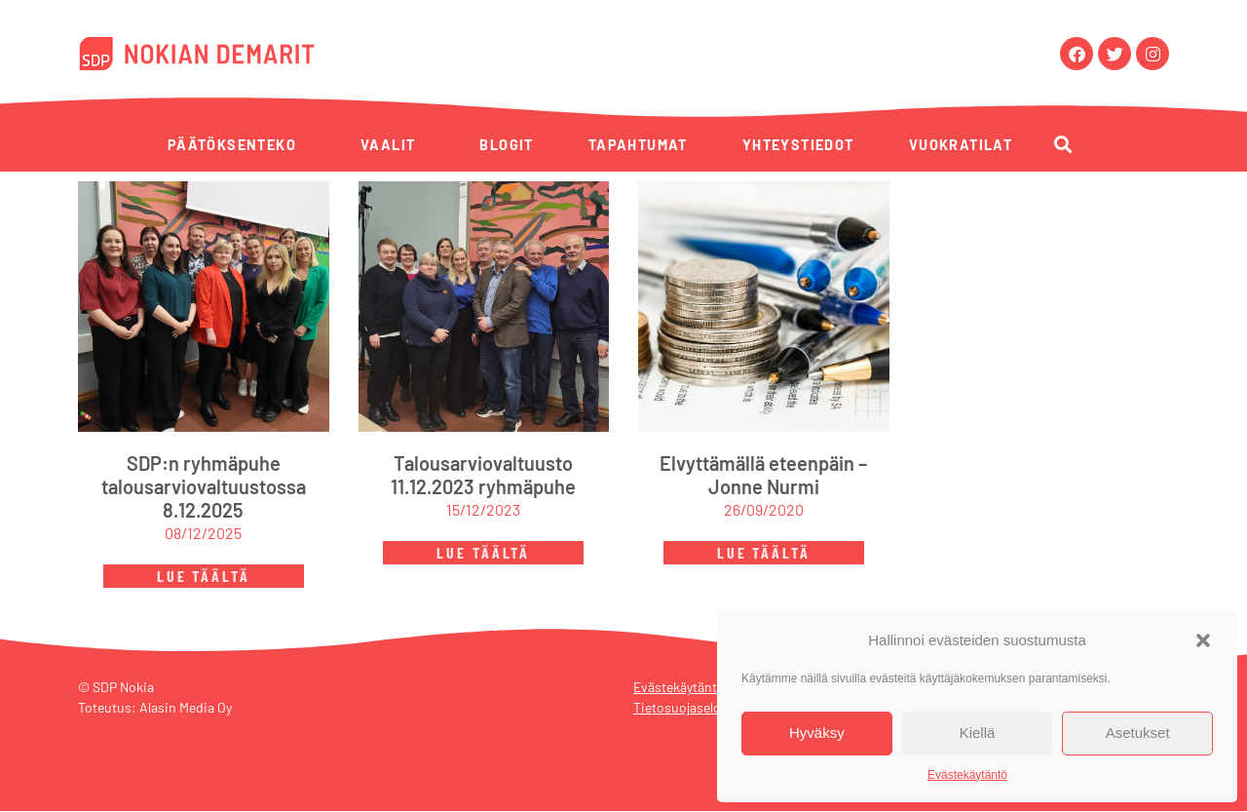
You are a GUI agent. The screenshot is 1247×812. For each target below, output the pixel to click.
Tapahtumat (638, 144)
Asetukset (1138, 732)
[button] (1203, 640)
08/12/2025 (203, 533)
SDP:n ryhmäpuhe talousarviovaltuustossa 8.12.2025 (203, 487)
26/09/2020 (764, 510)
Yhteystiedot (798, 144)
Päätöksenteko (232, 144)
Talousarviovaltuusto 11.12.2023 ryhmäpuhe (483, 475)
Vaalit (387, 144)
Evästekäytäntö (967, 775)
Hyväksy (817, 732)
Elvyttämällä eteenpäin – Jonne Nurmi (763, 475)
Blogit (506, 144)
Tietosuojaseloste (686, 708)
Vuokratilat (960, 144)
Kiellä (978, 732)
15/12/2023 (483, 510)
